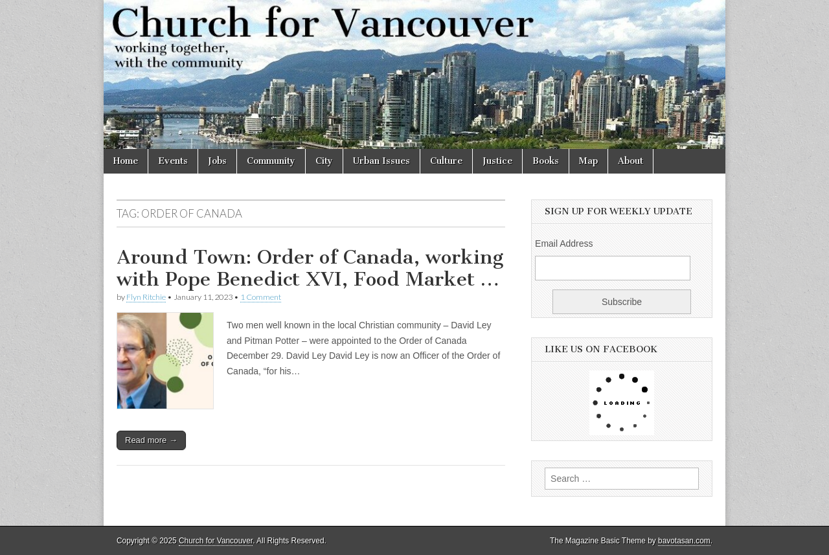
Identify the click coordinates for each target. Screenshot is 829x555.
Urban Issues (381, 160)
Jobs (217, 160)
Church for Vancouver (216, 540)
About (630, 160)
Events (173, 160)
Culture (446, 160)
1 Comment (260, 297)
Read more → (151, 440)
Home (125, 160)
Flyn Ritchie (146, 297)
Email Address (564, 243)
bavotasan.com (684, 540)
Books (545, 160)
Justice (497, 160)
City (324, 160)
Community (271, 160)
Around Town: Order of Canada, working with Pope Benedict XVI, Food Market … (310, 268)
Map (588, 160)
